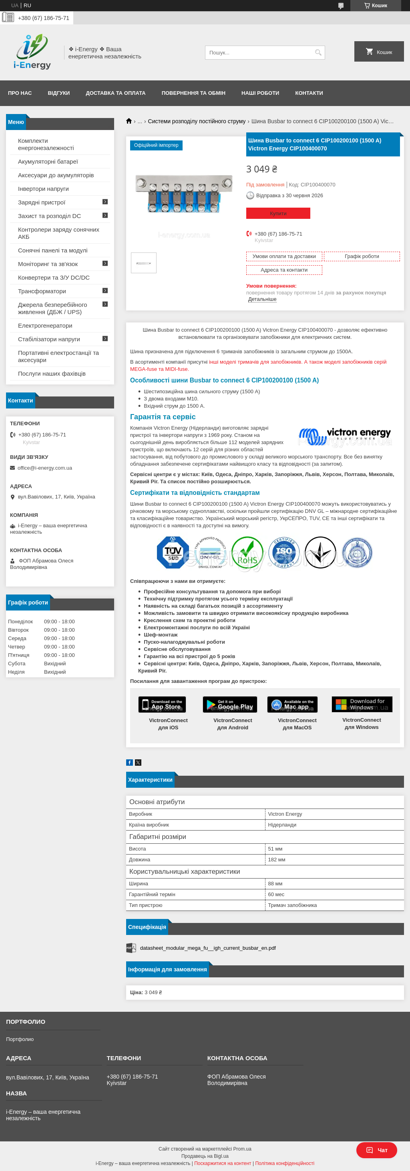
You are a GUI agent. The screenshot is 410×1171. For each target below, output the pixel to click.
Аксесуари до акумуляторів (56, 175)
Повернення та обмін (193, 93)
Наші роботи (260, 93)
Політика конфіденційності (284, 1163)
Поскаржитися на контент (222, 1163)
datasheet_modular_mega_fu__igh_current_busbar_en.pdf (208, 948)
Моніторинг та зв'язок (48, 263)
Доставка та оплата (115, 93)
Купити (278, 213)
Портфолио (20, 1039)
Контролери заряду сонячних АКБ (58, 233)
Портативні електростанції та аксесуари (58, 356)
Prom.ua (242, 1149)
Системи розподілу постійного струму (197, 121)
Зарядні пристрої (41, 202)
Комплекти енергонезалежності (46, 144)
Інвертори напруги (43, 188)
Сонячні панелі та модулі (53, 250)
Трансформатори (42, 291)
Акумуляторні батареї (48, 161)
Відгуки (59, 93)
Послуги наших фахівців (52, 373)
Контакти (309, 93)
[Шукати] (318, 53)
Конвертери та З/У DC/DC (54, 277)
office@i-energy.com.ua (45, 468)
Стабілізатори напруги (49, 339)
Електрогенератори (45, 325)
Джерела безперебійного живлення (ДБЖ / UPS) (52, 308)
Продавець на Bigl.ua (205, 1156)
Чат (377, 1150)
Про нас (20, 93)
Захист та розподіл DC (49, 215)
